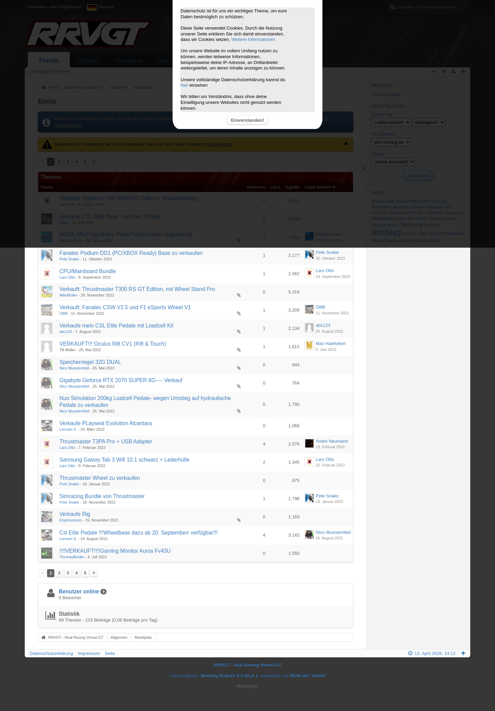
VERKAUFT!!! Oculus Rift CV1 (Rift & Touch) (112, 344)
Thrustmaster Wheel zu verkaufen (99, 478)
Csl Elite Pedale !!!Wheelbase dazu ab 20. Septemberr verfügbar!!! (138, 533)
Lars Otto (67, 277)
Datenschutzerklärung (51, 653)
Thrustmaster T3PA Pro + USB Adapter (105, 441)
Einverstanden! (247, 120)
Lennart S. (68, 429)
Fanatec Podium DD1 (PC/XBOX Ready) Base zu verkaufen (130, 253)
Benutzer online (79, 591)
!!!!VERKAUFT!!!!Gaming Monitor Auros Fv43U (114, 551)
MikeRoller (68, 295)
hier (184, 85)
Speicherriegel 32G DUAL (90, 362)
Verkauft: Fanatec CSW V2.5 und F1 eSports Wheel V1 (125, 307)
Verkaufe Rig (74, 514)
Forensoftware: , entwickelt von (247, 675)
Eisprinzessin (70, 520)
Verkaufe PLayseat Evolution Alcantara (105, 423)
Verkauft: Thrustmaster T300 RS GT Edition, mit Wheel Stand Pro (137, 289)
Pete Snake (69, 259)
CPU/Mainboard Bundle (87, 271)
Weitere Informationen (253, 39)
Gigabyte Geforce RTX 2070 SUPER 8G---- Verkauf (121, 380)
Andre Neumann (332, 441)
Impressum (89, 653)
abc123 (65, 332)
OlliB (63, 313)
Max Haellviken (331, 343)
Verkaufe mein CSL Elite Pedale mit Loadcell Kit (116, 325)
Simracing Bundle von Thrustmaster (102, 496)
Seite (110, 653)
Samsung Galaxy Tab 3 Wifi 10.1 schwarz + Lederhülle (124, 460)
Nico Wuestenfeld (74, 368)
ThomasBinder (71, 557)
